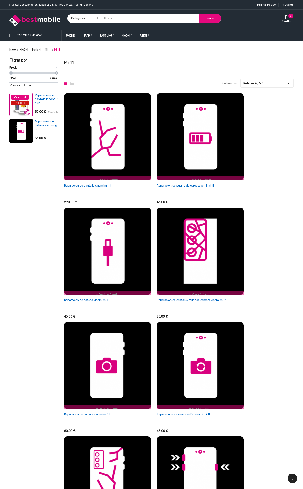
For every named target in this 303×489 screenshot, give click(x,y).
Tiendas (159, 452)
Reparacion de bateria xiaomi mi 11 (204, 151)
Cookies (159, 439)
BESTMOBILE (41, 482)
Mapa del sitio (162, 445)
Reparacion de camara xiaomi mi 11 (87, 234)
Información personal (240, 384)
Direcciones (234, 405)
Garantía (159, 412)
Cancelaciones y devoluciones (173, 391)
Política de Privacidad (167, 425)
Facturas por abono (239, 398)
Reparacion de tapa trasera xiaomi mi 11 (208, 234)
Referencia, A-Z (266, 82)
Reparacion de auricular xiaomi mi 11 (146, 316)
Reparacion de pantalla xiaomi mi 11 (87, 151)
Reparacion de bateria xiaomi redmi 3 (44, 125)
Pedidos (232, 391)
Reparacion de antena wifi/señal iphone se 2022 (46, 151)
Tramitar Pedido (266, 4)
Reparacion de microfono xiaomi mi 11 (207, 316)
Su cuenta (234, 377)
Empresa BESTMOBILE (168, 405)
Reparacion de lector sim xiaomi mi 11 (88, 316)
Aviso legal (161, 418)
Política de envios (165, 384)
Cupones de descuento (241, 412)
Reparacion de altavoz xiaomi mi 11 (263, 316)
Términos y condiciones (169, 398)
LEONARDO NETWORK (79, 482)
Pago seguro (162, 432)
